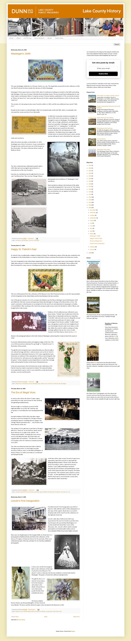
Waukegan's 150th (21, 53)
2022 (90, 173)
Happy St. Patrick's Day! (24, 249)
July (91, 223)
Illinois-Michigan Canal (34, 383)
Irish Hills (49, 383)
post (74, 332)
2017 (90, 186)
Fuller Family (25, 383)
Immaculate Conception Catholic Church (108, 95)
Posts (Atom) (21, 619)
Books (50, 38)
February (92, 247)
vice (69, 492)
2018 (90, 184)
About (19, 38)
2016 (90, 189)
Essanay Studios (101, 139)
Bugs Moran (24, 492)
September (93, 218)
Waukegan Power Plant (103, 149)
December (93, 210)
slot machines (64, 492)
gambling (36, 492)
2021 (90, 176)
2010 (90, 205)
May (91, 228)
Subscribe (103, 74)
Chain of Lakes (30, 492)
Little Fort (31, 240)
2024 (90, 168)
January (92, 249)
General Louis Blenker (40, 611)
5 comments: (31, 490)
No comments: (32, 609)
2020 (90, 178)
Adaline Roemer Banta (29, 611)
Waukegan (36, 240)
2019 (90, 181)
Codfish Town (18, 383)
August (92, 220)
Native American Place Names (105, 117)
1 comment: (31, 381)
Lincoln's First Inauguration (25, 500)
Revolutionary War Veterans (105, 128)
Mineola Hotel (51, 492)
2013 (90, 197)
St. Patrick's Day (56, 383)
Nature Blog (59, 38)
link (115, 336)
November (93, 212)
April (91, 231)
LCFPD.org (27, 38)
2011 (90, 202)
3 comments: (31, 238)
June (91, 226)
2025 (90, 165)
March (92, 233)
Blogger (73, 631)
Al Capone (17, 492)
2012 (90, 199)
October (92, 215)
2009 (90, 207)
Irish (46, 383)
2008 (90, 252)
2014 (90, 194)
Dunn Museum (39, 38)
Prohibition (57, 492)
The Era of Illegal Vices (23, 392)
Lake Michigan (24, 240)
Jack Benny (18, 240)
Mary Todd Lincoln (57, 611)
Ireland (42, 383)
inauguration (49, 611)
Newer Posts (15, 616)
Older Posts (76, 616)
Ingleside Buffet (43, 492)
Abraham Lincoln (19, 611)
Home (11, 38)
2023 (90, 170)
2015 (90, 192)
